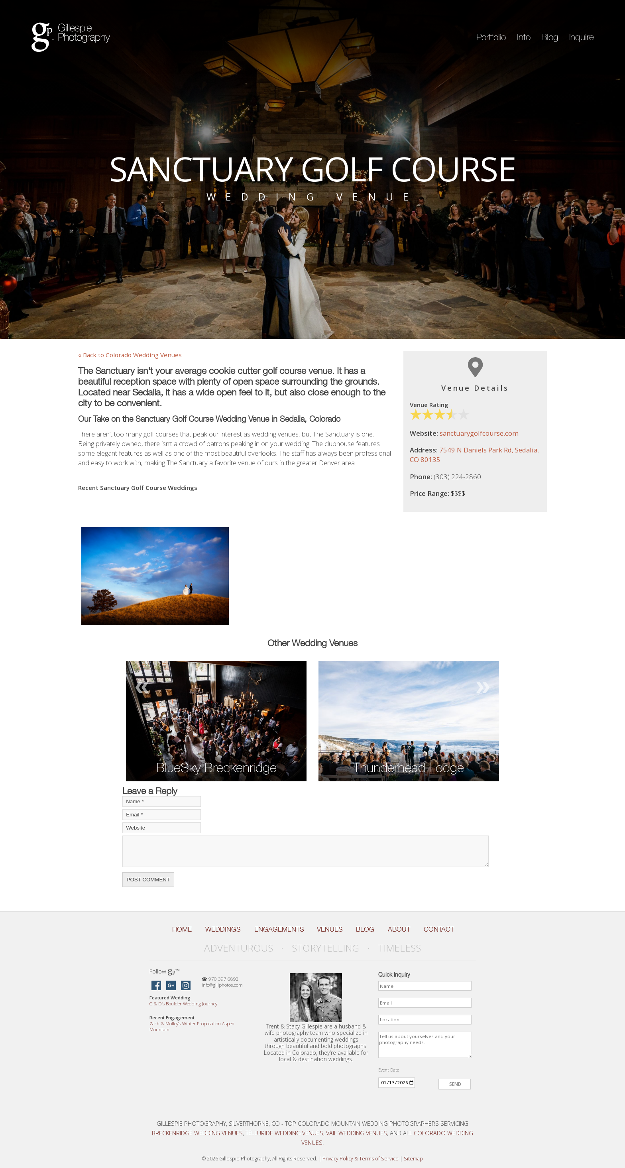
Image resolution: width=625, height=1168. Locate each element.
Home (182, 929)
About (399, 929)
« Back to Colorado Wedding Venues (130, 355)
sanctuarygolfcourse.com (479, 433)
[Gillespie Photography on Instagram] (186, 986)
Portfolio (491, 37)
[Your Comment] (305, 851)
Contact (439, 929)
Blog (549, 37)
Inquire (581, 37)
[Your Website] (161, 827)
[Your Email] (161, 814)
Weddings (223, 929)
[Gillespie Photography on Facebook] (156, 986)
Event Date (388, 1070)
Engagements (279, 929)
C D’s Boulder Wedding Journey (183, 1004)
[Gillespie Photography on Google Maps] (171, 986)
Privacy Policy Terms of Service (360, 1158)
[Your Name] (161, 801)
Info (523, 37)
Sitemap (413, 1158)
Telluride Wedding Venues (284, 1133)
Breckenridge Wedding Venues (197, 1133)
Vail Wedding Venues (356, 1133)
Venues (330, 929)
